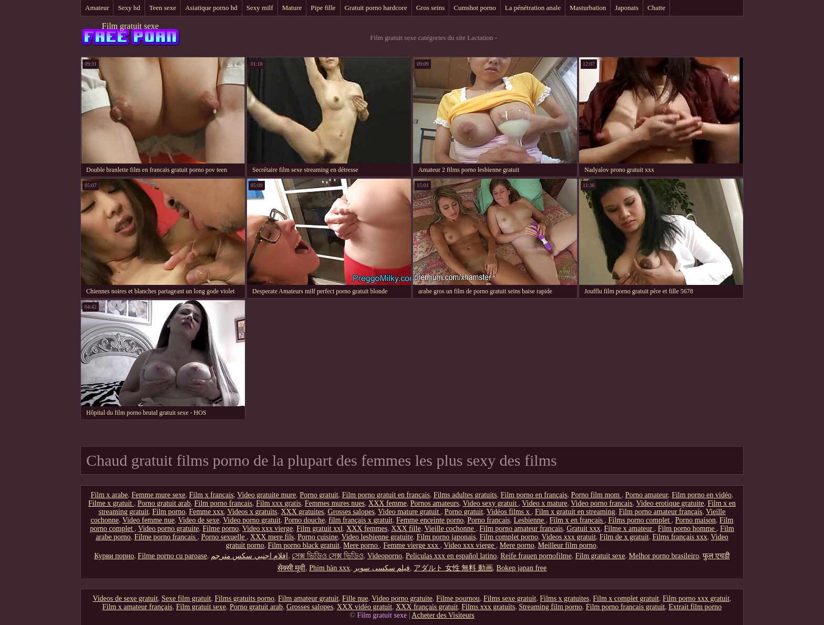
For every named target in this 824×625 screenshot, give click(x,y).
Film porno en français (533, 495)
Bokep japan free (522, 568)
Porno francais (488, 520)
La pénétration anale (533, 8)
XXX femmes (366, 528)
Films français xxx (680, 537)
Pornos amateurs (434, 503)
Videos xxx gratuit (568, 537)
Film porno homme (687, 528)
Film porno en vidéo (702, 495)
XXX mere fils (272, 537)
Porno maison (695, 520)
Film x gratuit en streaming (575, 512)
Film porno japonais (446, 537)
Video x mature (544, 503)
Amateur (97, 8)
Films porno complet (640, 520)
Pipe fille (323, 8)
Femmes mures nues (335, 503)
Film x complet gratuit (626, 598)
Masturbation (588, 8)
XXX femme (387, 503)
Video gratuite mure (266, 495)
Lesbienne (530, 520)
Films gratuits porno (244, 598)
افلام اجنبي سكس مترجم (250, 556)
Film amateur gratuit (308, 598)
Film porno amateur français (660, 512)
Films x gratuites (564, 598)
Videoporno (384, 556)
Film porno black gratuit (303, 545)
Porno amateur (646, 495)
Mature (292, 8)
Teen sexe (162, 8)
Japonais (626, 8)
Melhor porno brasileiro (664, 556)
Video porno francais (601, 503)
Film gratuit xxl (319, 528)
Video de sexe (198, 520)
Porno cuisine (317, 537)
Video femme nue (148, 520)
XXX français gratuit (427, 607)
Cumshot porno (475, 8)
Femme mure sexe (158, 495)
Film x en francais (577, 520)
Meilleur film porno (567, 545)
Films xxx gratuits (488, 607)
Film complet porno (508, 537)
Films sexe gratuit (509, 598)
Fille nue (355, 598)
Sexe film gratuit (186, 598)
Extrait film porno (695, 607)
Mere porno (361, 545)
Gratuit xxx (583, 528)
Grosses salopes (351, 512)
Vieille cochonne (450, 528)
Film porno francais (223, 503)
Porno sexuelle (223, 537)
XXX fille (405, 528)
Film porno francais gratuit (625, 607)
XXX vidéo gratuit (364, 607)
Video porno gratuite (168, 528)
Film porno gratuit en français (386, 495)
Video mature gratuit (409, 512)
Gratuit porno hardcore (376, 8)
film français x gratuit (360, 520)
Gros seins (430, 8)
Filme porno (220, 528)
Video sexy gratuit (490, 503)
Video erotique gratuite (670, 503)
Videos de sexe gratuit (125, 598)
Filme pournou (458, 598)
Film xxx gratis (278, 503)
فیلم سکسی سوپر (382, 568)
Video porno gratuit (252, 520)
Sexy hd (129, 8)
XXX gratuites (302, 512)
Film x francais (211, 495)
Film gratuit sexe (130, 26)
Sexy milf (259, 8)
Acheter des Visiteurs (442, 615)
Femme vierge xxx (411, 545)
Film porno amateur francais (521, 528)
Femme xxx (206, 512)
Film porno (169, 512)
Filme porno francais (166, 537)
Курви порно (114, 556)
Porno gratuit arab (164, 503)
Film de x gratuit (624, 537)
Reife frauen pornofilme (535, 556)
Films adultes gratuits (465, 495)
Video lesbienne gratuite (377, 537)
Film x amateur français (137, 607)
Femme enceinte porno (430, 520)
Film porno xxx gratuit (696, 598)
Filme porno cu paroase (172, 556)
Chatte (656, 8)
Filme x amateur (629, 528)
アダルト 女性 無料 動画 (453, 568)
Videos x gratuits (252, 512)
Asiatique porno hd (211, 8)
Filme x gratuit (111, 503)
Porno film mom (596, 495)
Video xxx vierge (267, 528)
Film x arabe (109, 495)
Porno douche (304, 520)
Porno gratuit (319, 495)
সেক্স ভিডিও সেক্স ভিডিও (328, 556)
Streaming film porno (550, 607)
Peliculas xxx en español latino (451, 556)
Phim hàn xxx (329, 568)
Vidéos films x (509, 512)
